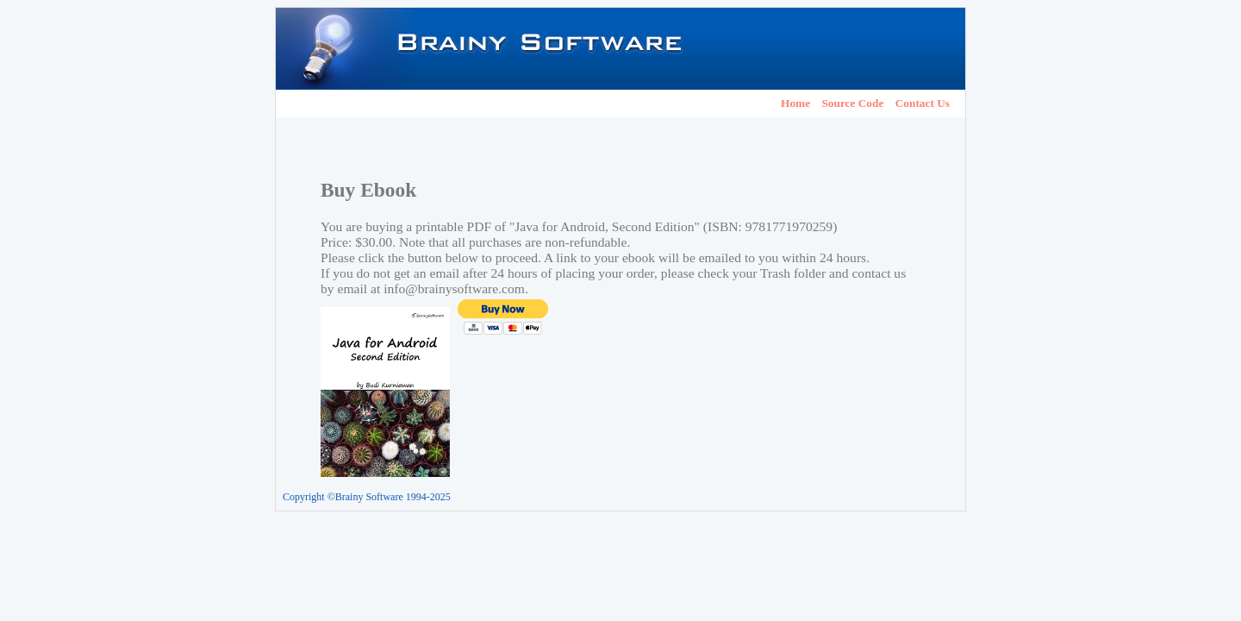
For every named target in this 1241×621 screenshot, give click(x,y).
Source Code (852, 103)
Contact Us (922, 103)
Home (795, 103)
